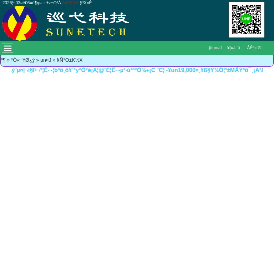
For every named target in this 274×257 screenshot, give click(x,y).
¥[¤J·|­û (233, 47)
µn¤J (45, 60)
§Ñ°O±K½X (69, 60)
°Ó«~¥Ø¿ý (23, 60)
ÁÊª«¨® (254, 47)
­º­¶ (3, 60)
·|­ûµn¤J (215, 47)
